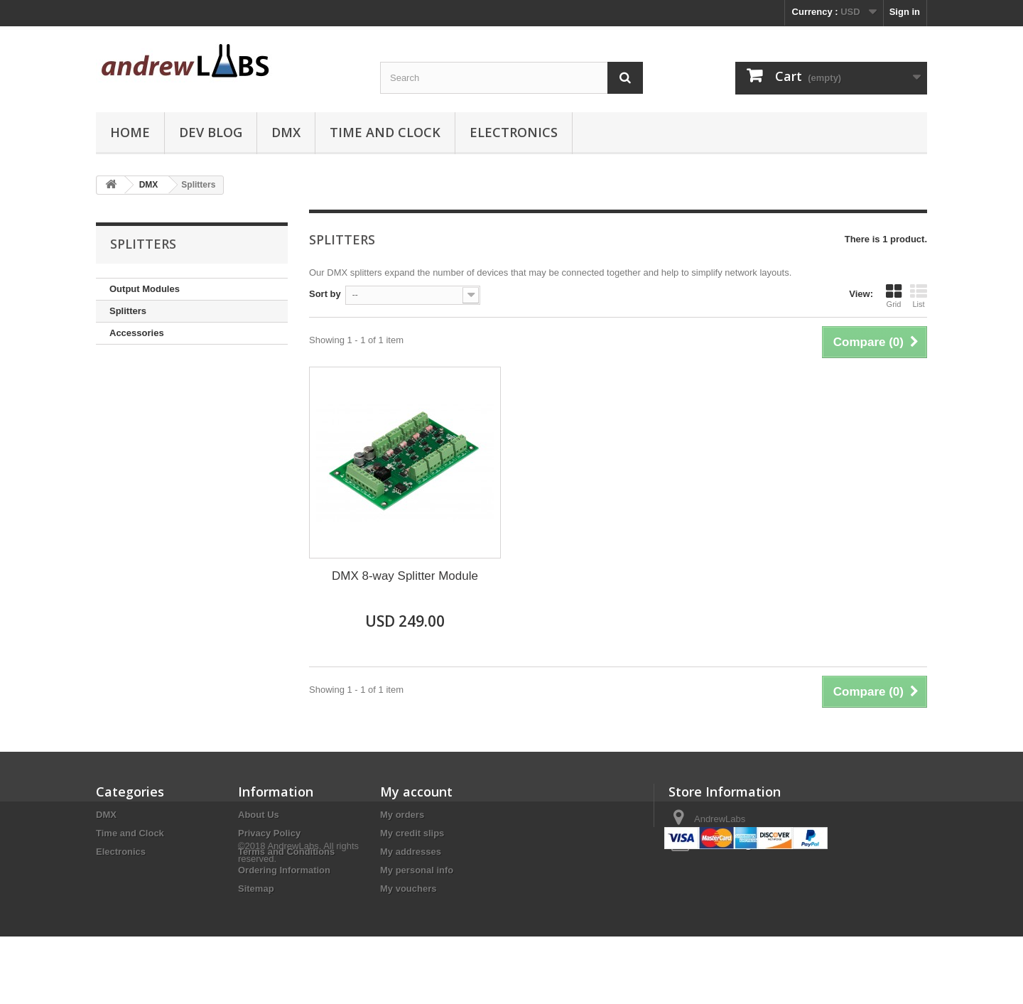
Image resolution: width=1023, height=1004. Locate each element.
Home (130, 132)
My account (416, 791)
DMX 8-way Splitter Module (405, 576)
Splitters (127, 311)
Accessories (136, 333)
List (918, 295)
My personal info (416, 870)
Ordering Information (284, 870)
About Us (258, 814)
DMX (286, 132)
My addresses (410, 851)
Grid (894, 295)
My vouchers (408, 888)
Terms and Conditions (286, 851)
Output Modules (144, 289)
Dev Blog (210, 132)
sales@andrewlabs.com (771, 845)
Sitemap (256, 888)
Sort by (325, 293)
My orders (402, 814)
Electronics (514, 132)
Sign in (904, 11)
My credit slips (412, 833)
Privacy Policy (269, 833)
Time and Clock (385, 132)
